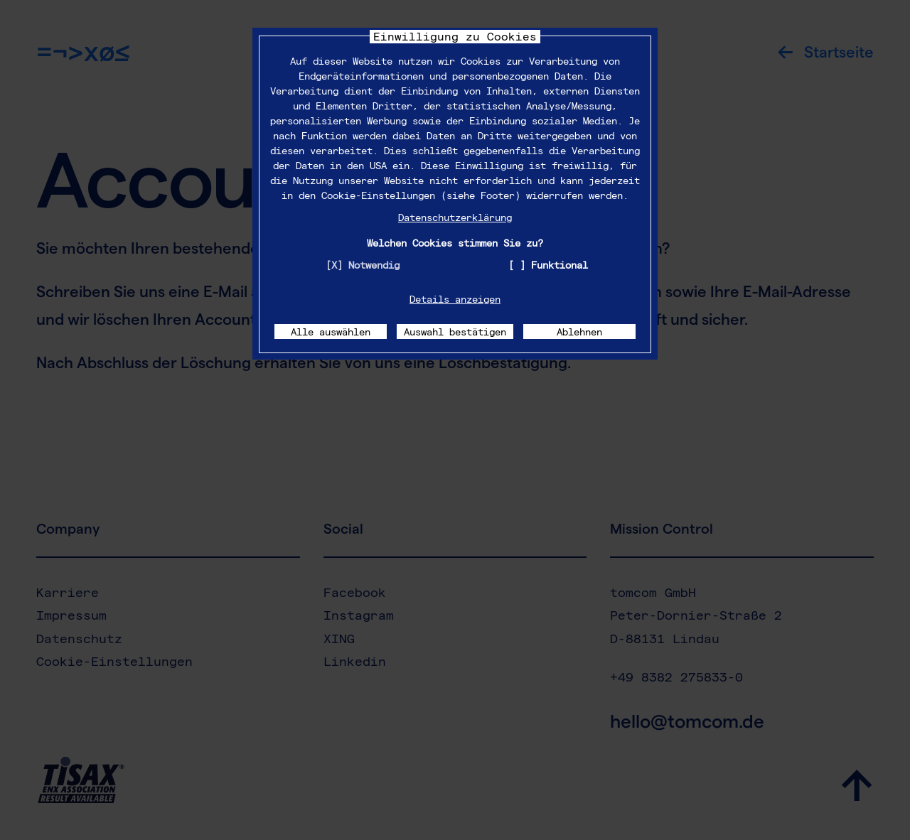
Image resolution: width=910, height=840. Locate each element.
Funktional (559, 264)
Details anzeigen (455, 299)
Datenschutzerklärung (455, 217)
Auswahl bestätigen (455, 331)
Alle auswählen (330, 331)
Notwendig (374, 264)
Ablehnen (579, 331)
